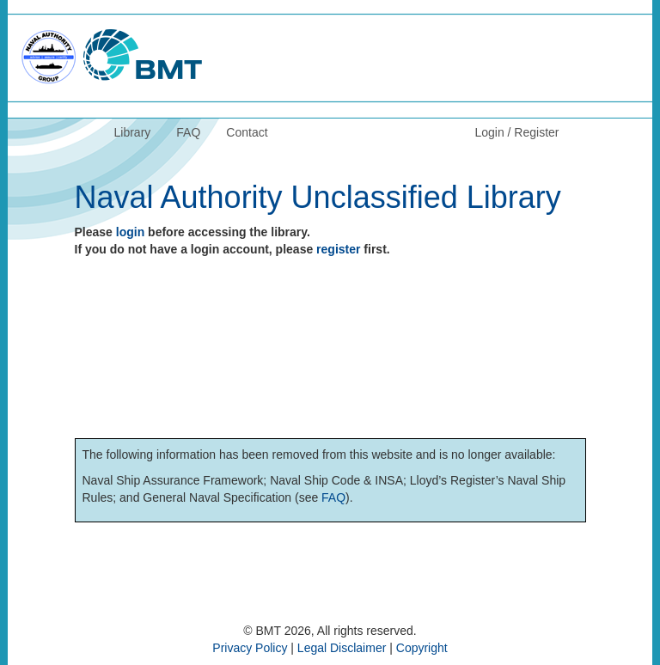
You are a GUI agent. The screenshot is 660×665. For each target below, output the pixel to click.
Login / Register (516, 132)
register (338, 249)
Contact (246, 132)
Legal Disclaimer (341, 648)
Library (132, 132)
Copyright (422, 648)
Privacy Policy (249, 648)
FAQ (188, 132)
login (130, 232)
